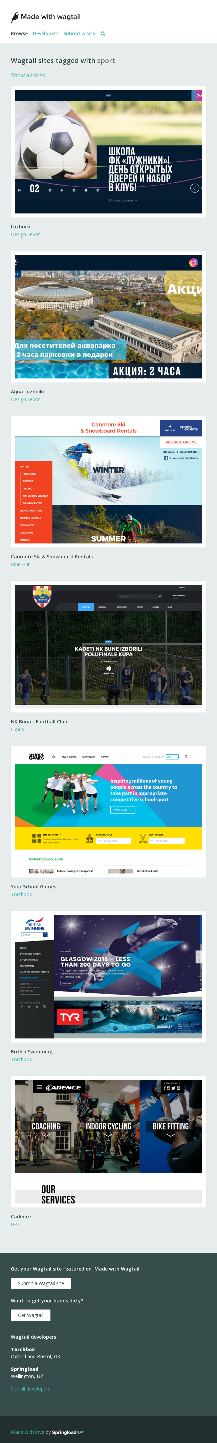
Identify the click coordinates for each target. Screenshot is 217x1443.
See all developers (30, 1388)
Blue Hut (20, 564)
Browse (19, 33)
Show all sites (28, 75)
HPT (15, 1224)
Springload (25, 1369)
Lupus (17, 729)
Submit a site (79, 33)
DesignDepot (25, 234)
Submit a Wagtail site (41, 1283)
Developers (46, 33)
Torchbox (21, 894)
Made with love (27, 1432)
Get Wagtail (30, 1315)
